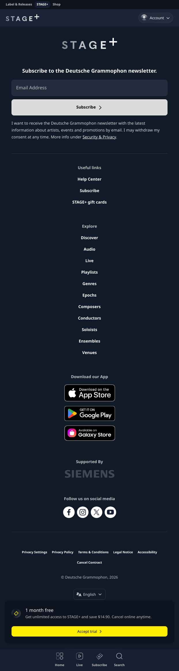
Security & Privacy (99, 137)
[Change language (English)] (89, 594)
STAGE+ (42, 4)
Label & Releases (19, 4)
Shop (57, 4)
